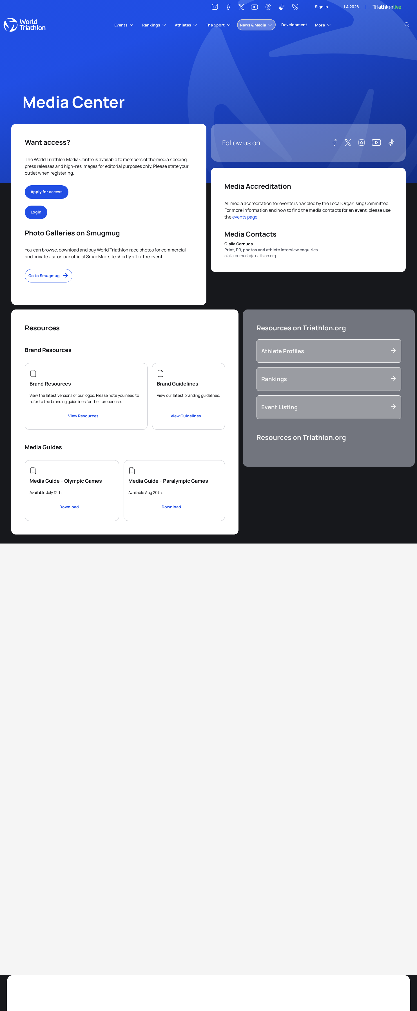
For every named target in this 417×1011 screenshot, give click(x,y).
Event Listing (279, 407)
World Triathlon (24, 25)
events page (244, 217)
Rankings (274, 379)
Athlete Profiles (282, 351)
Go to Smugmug (44, 275)
